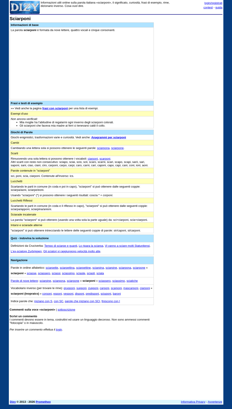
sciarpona (103, 148)
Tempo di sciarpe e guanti (60, 245)
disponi (79, 293)
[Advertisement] (189, 44)
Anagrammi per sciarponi (108, 137)
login (59, 329)
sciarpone (117, 148)
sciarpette (52, 267)
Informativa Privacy (193, 401)
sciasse (31, 273)
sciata (100, 273)
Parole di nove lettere (24, 280)
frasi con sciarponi (55, 108)
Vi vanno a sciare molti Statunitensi (127, 245)
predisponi (92, 293)
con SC (58, 301)
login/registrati (213, 3)
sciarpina (98, 267)
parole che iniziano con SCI (82, 301)
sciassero (44, 273)
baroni (117, 293)
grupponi (69, 288)
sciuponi (106, 293)
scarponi (104, 158)
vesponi (68, 293)
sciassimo (68, 273)
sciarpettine (83, 267)
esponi (57, 293)
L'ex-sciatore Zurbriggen (26, 251)
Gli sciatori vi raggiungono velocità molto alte (71, 251)
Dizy (13, 401)
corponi (47, 293)
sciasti (91, 273)
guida (218, 7)
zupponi (93, 288)
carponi (104, 288)
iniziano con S (43, 301)
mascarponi (130, 288)
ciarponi (93, 158)
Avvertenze (215, 401)
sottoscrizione (66, 309)
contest (208, 7)
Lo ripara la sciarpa (91, 245)
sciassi (56, 273)
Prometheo (43, 401)
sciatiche (132, 280)
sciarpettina (67, 267)
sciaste (80, 273)
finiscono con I (110, 301)
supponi (81, 288)
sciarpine (111, 267)
